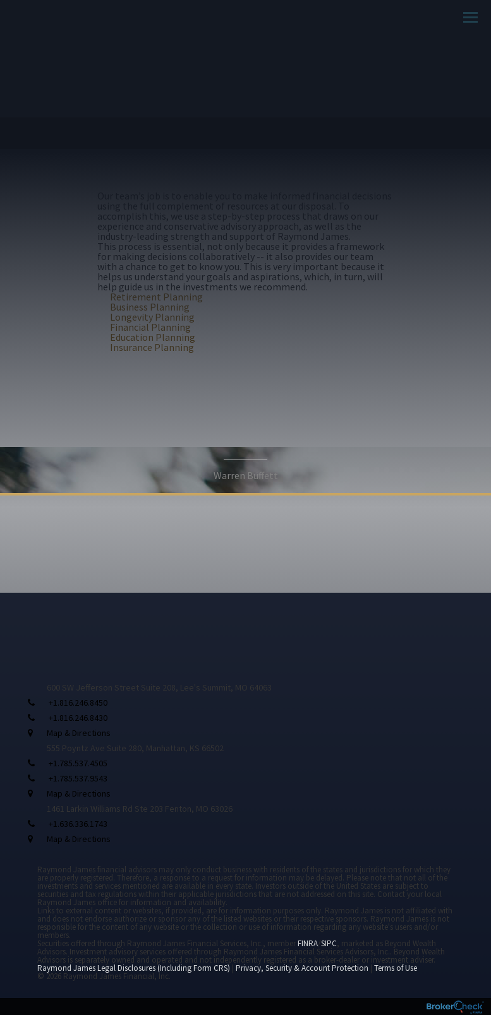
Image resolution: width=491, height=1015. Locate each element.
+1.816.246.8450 (78, 702)
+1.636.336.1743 (78, 823)
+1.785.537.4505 (78, 763)
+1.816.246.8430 (78, 717)
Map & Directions (79, 733)
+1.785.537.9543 (78, 778)
